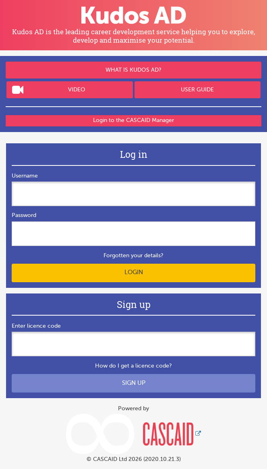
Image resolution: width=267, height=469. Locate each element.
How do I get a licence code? (133, 366)
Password (24, 215)
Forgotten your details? (133, 255)
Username (25, 176)
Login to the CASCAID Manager (133, 120)
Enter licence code (36, 326)
